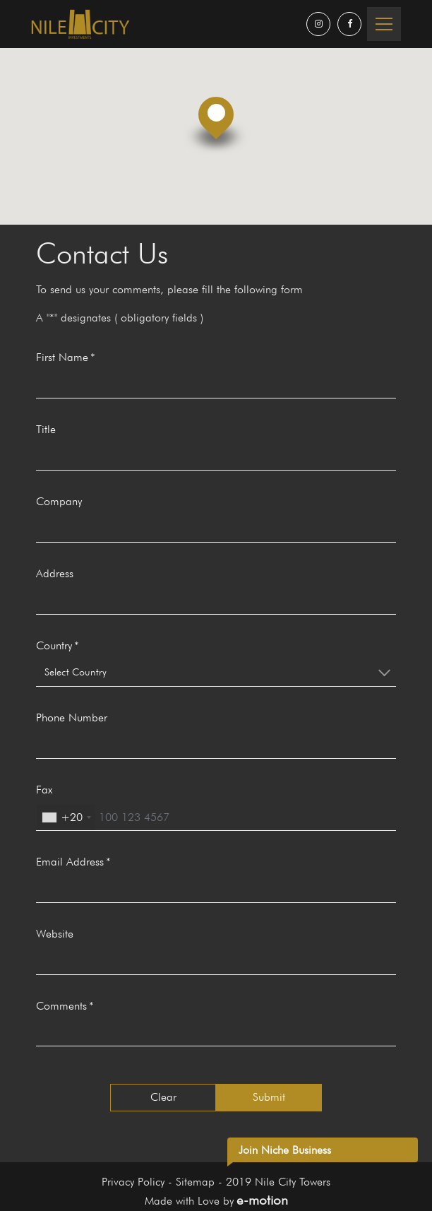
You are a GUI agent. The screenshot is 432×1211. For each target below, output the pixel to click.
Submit (269, 1097)
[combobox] (216, 672)
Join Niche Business (285, 1150)
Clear (163, 1097)
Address (54, 573)
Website (54, 933)
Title (46, 429)
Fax (44, 789)
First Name (62, 357)
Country (54, 645)
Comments (61, 1005)
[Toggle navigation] (384, 24)
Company (59, 501)
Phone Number (71, 717)
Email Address (70, 861)
